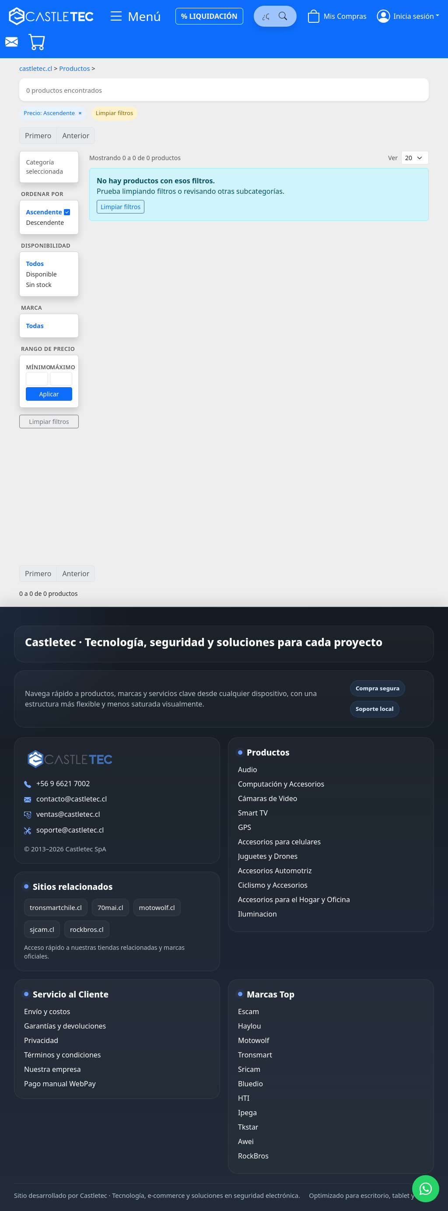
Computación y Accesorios (281, 784)
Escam (248, 1011)
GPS (244, 827)
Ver (393, 158)
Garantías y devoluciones (65, 1026)
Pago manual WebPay (60, 1083)
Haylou (249, 1026)
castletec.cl (35, 68)
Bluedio (250, 1083)
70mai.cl (110, 907)
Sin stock (38, 284)
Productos (74, 68)
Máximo (62, 367)
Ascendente (48, 212)
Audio (247, 769)
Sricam (249, 1069)
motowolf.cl (157, 907)
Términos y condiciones (62, 1055)
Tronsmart (255, 1055)
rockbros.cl (87, 929)
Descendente (45, 222)
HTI (243, 1098)
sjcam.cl (42, 929)
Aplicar (49, 394)
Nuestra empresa (52, 1069)
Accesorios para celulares (279, 842)
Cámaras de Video (267, 798)
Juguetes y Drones (268, 856)
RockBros (253, 1156)
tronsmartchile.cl (56, 907)
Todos (35, 263)
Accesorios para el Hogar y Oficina (294, 899)
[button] (408, 16)
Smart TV (253, 813)
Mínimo (38, 367)
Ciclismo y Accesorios (273, 885)
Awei (246, 1141)
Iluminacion (257, 914)
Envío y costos (47, 1011)
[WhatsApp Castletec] (425, 1188)
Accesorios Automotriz (275, 870)
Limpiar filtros (114, 113)
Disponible (41, 274)
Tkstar (248, 1127)
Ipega (247, 1112)
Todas (34, 326)
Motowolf (253, 1040)
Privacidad (41, 1040)
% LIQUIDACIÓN (209, 16)
